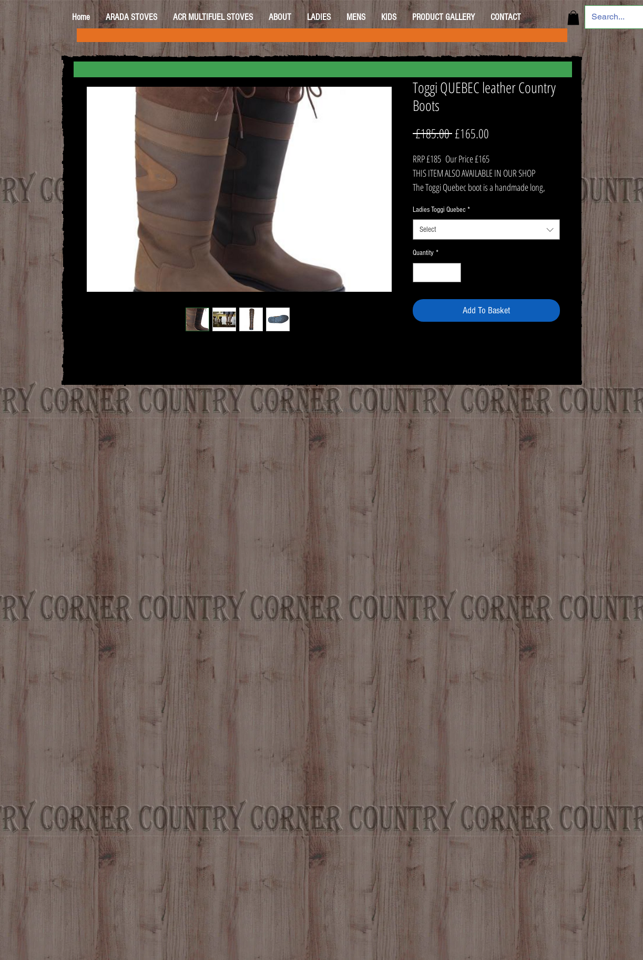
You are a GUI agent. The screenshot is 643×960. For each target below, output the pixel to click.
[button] (573, 18)
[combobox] (486, 229)
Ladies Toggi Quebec (441, 210)
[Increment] (453, 272)
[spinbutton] (436, 272)
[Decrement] (420, 272)
